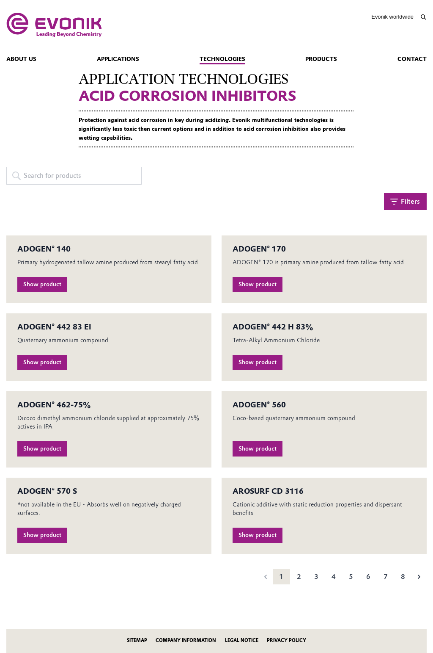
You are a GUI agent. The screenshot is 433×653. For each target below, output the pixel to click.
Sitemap (137, 640)
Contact (412, 58)
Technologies (222, 58)
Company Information (186, 640)
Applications (118, 58)
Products (321, 58)
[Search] (423, 17)
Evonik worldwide (392, 17)
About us (21, 58)
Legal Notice (241, 640)
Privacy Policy (286, 640)
